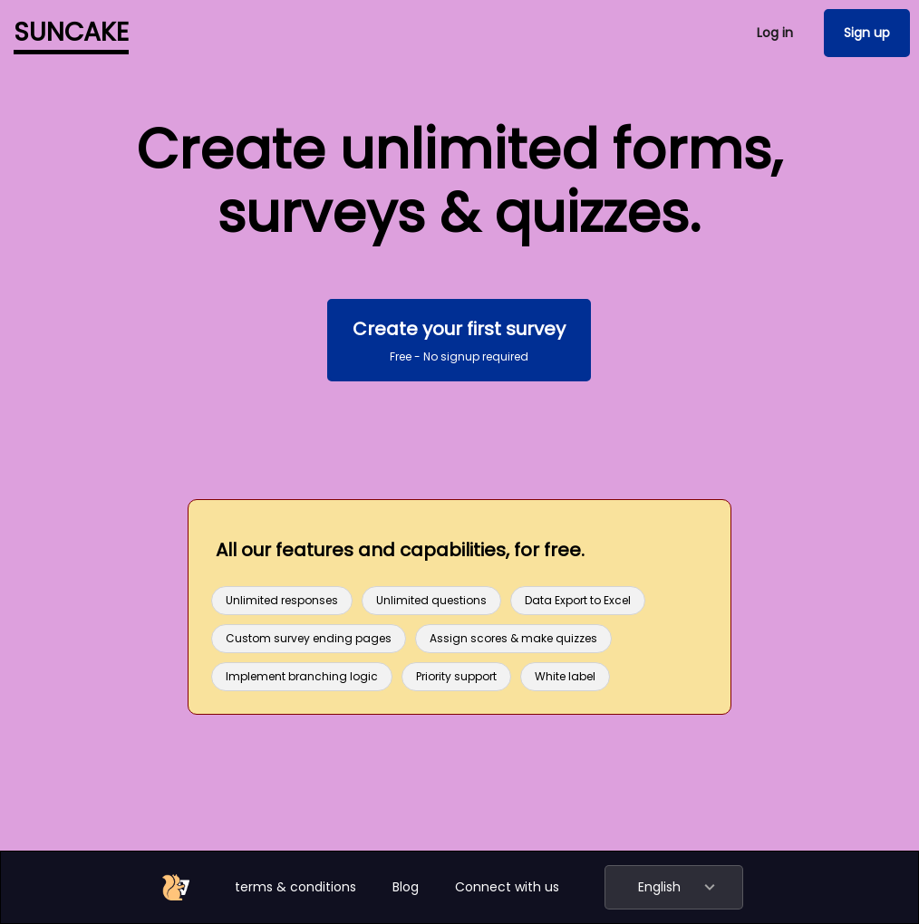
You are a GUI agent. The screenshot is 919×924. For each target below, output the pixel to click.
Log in (775, 33)
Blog (405, 887)
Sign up (867, 33)
